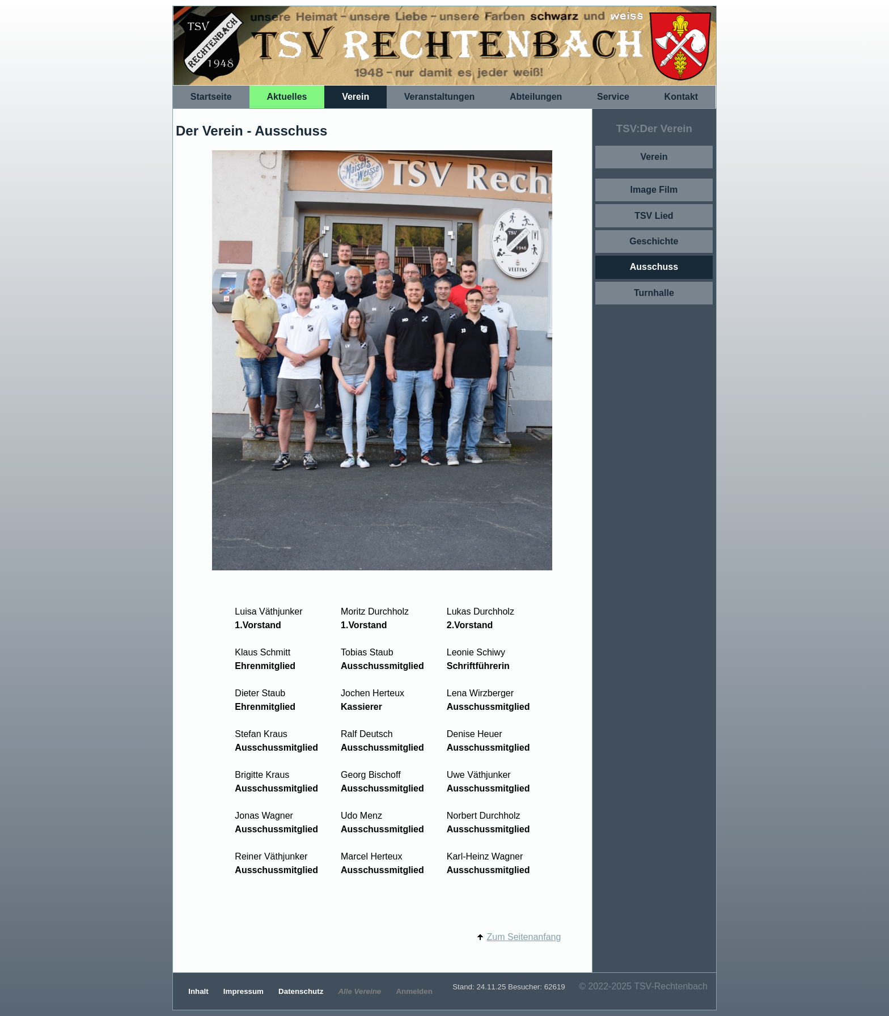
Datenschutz (301, 991)
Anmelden (414, 991)
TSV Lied (653, 216)
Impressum (244, 991)
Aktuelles (286, 96)
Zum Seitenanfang (524, 937)
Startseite (211, 96)
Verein (355, 96)
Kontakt (681, 96)
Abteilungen (536, 96)
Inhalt (199, 991)
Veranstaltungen (439, 96)
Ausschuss (654, 267)
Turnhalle (654, 293)
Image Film (654, 189)
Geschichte (653, 241)
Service (613, 96)
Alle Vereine (360, 991)
